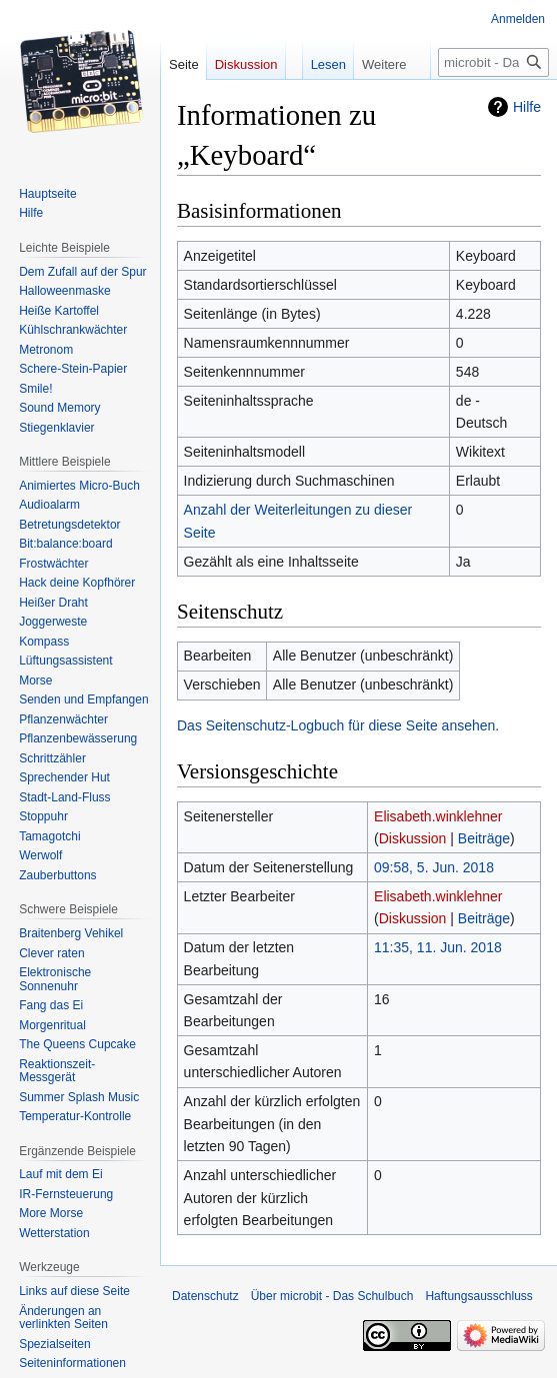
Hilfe (527, 107)
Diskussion (413, 838)
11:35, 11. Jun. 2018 (438, 947)
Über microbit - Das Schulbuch (332, 1296)
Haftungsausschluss (478, 1296)
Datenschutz (205, 1296)
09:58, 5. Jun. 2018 (434, 867)
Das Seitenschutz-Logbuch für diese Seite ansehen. (338, 725)
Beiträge (484, 838)
